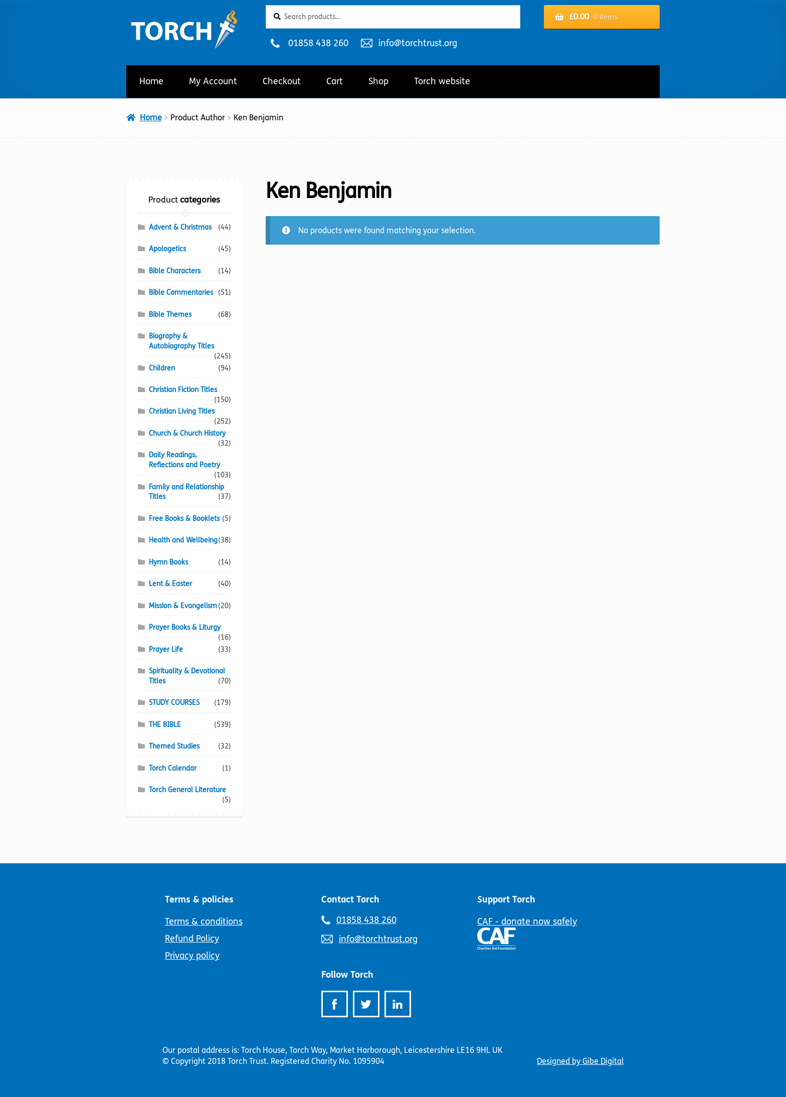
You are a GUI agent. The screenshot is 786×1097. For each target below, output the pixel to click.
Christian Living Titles (182, 411)
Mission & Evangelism (183, 606)
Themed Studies (174, 746)
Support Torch (506, 899)
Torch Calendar (173, 768)
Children (162, 368)
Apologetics (167, 249)
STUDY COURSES (174, 702)
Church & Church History (187, 433)
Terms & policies (199, 899)
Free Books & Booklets (184, 518)
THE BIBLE (165, 724)
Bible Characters (175, 271)
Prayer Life (166, 649)
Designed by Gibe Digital (580, 1061)
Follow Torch (347, 974)
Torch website (442, 81)
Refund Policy (192, 938)
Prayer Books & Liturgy (185, 627)
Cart (334, 81)
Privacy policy (192, 955)
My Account (213, 81)
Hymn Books (168, 562)
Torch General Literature (187, 790)
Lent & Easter (170, 584)
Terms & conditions (204, 921)
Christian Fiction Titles (183, 390)
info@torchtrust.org (417, 43)
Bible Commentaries (181, 292)
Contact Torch (350, 899)
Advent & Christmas (180, 227)
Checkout (282, 81)
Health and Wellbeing (183, 540)
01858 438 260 (318, 43)
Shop (378, 81)
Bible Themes (170, 314)
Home (151, 81)
